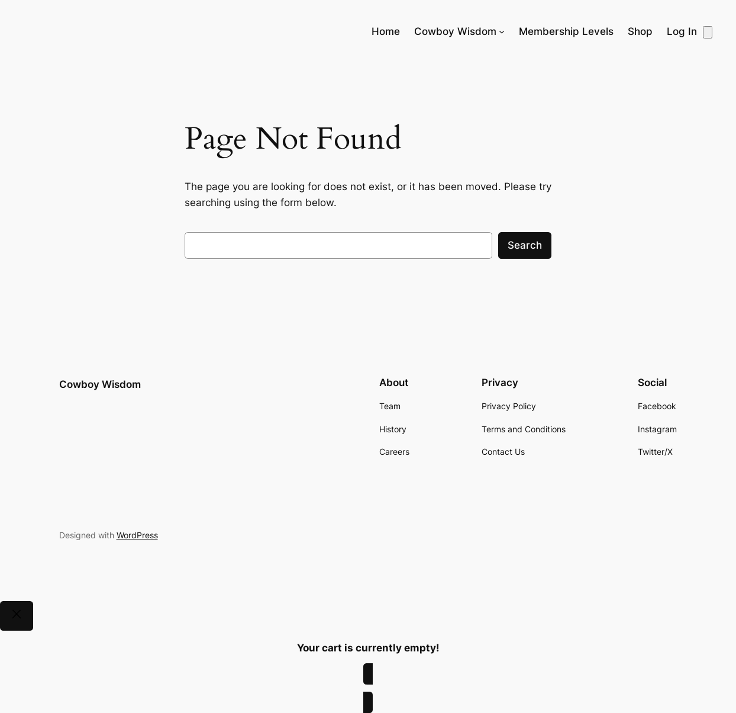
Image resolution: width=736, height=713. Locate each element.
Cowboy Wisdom (100, 384)
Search (525, 245)
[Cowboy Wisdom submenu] (502, 31)
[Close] (16, 616)
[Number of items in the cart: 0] (707, 32)
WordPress (137, 535)
